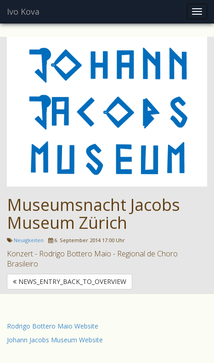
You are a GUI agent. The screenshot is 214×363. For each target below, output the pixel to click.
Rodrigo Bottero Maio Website (52, 326)
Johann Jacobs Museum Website (55, 339)
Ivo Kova (23, 11)
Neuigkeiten (29, 240)
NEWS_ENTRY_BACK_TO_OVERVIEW (69, 281)
